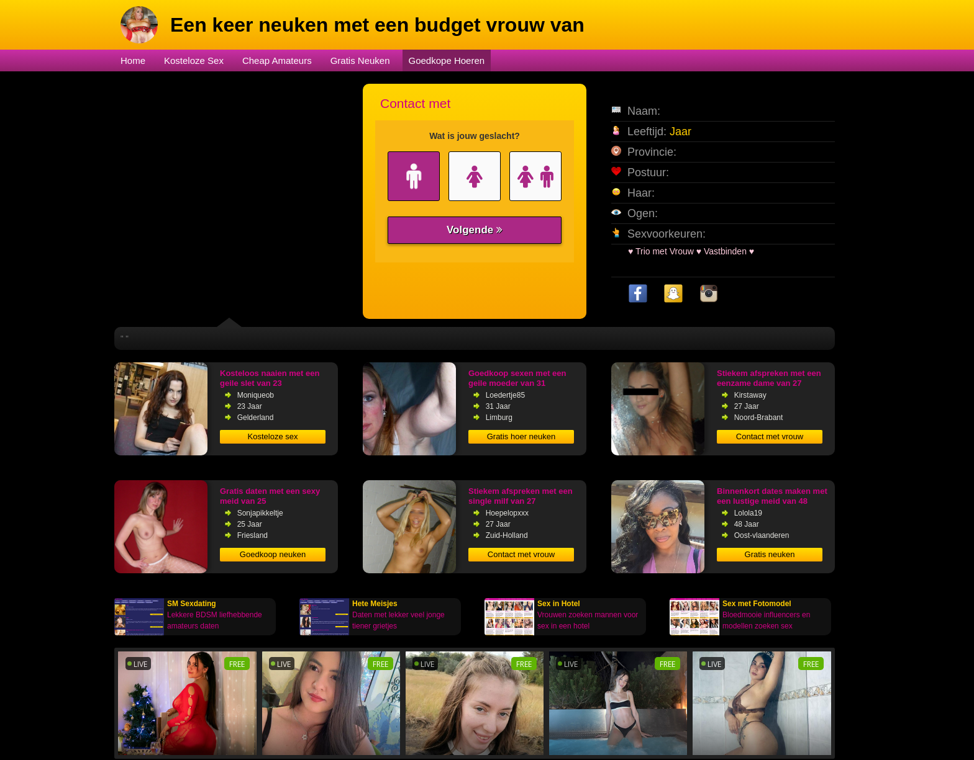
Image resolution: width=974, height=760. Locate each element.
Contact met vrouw (769, 436)
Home (133, 60)
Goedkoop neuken (273, 554)
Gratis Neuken (360, 60)
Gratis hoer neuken (521, 436)
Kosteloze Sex (194, 60)
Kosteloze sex (273, 436)
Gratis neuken (770, 554)
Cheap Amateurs (277, 60)
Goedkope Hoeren (447, 60)
